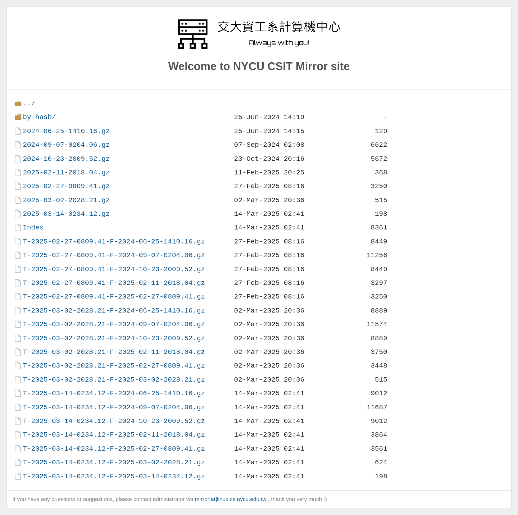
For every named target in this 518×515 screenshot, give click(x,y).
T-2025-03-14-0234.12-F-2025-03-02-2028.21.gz (114, 462)
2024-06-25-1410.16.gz (66, 131)
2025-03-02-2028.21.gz (66, 200)
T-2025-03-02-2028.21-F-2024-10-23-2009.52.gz (114, 338)
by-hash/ (39, 117)
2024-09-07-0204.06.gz (66, 145)
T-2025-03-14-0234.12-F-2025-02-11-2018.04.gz (114, 434)
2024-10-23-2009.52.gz (66, 159)
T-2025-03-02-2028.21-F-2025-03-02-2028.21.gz (114, 379)
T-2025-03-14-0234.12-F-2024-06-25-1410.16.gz (114, 393)
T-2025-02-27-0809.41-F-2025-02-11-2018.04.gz (114, 283)
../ (29, 103)
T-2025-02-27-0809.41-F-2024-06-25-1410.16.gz (114, 241)
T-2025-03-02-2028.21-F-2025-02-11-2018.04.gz (114, 352)
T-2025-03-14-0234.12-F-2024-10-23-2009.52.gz (114, 421)
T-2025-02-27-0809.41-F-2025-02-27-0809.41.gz (114, 296)
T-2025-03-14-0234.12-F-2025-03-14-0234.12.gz (114, 476)
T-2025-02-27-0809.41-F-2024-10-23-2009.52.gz (114, 269)
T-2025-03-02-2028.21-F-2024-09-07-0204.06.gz (114, 324)
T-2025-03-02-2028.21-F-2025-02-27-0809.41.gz (114, 365)
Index (33, 227)
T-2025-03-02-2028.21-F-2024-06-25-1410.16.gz (114, 310)
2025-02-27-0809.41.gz (66, 186)
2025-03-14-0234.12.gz (66, 214)
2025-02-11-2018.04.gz (66, 172)
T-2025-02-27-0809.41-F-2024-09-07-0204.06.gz (114, 255)
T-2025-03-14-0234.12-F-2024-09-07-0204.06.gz (114, 407)
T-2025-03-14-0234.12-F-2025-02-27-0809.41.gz (114, 449)
